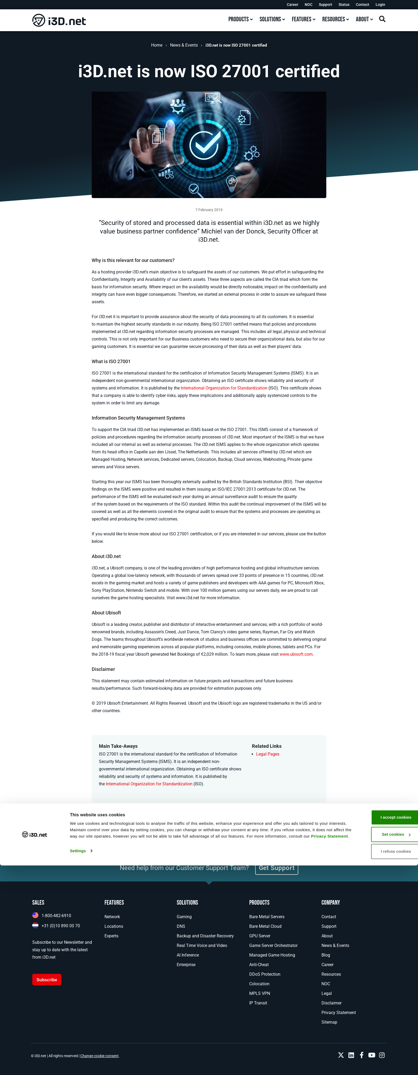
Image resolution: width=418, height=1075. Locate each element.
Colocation (259, 983)
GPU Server (259, 935)
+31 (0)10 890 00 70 (61, 925)
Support (325, 4)
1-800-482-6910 (56, 915)
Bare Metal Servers (266, 916)
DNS (181, 926)
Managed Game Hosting (272, 955)
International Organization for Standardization (224, 388)
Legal (326, 993)
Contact (362, 4)
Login (380, 4)
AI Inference (188, 955)
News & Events (184, 45)
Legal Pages (267, 754)
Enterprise (186, 964)
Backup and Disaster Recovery (205, 935)
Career (292, 4)
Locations (113, 926)
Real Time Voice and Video (202, 945)
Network (112, 916)
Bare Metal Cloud (265, 926)
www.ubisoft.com (296, 654)
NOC (308, 4)
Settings (78, 1064)
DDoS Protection (264, 974)
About (327, 935)
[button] (186, 830)
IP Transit (258, 1003)
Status (344, 4)
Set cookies (373, 1041)
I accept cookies (373, 1024)
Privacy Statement (134, 1050)
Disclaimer (331, 1003)
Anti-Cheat (259, 964)
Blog (325, 955)
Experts (111, 935)
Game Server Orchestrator (273, 945)
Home (156, 45)
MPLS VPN (259, 993)
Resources (331, 974)
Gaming (184, 916)
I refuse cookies (373, 1058)
